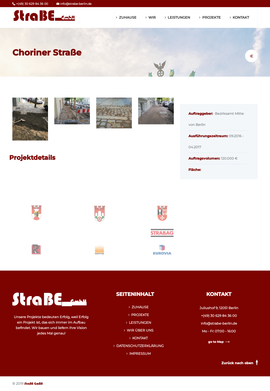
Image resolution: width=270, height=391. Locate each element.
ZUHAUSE (127, 17)
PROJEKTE (211, 17)
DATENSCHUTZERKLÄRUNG (140, 346)
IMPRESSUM (140, 353)
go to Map (219, 342)
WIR (152, 17)
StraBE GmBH (33, 384)
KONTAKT (241, 17)
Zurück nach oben (240, 362)
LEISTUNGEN (179, 17)
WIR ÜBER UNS (140, 330)
